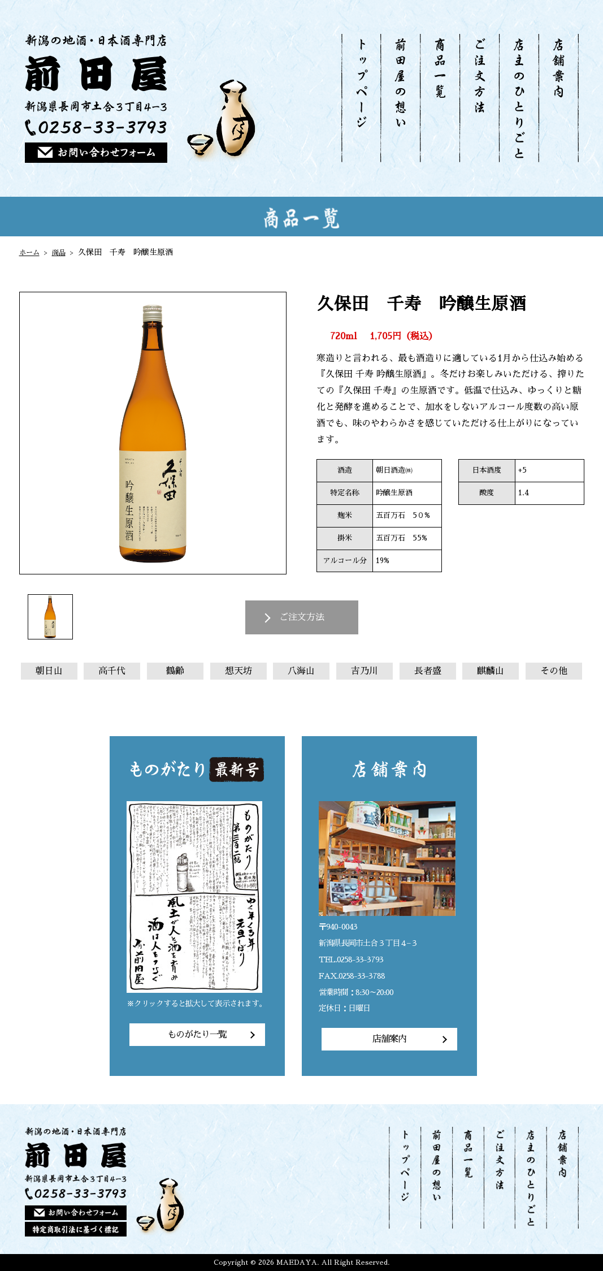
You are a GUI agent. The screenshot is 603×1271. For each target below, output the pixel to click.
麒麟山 (490, 671)
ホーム (31, 252)
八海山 (301, 671)
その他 (553, 671)
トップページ (361, 98)
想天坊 (238, 671)
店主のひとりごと (518, 98)
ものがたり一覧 (197, 1034)
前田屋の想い (400, 98)
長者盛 (427, 671)
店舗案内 (558, 98)
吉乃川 (364, 671)
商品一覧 (439, 98)
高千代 (111, 671)
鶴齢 (175, 671)
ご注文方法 (478, 98)
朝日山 (49, 671)
